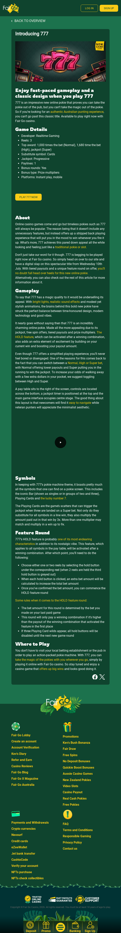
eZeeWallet (19, 847)
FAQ (65, 824)
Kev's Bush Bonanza (76, 742)
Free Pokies (71, 804)
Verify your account (24, 866)
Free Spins (70, 755)
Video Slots (70, 786)
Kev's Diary (18, 754)
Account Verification (25, 747)
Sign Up (109, 8)
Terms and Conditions (78, 830)
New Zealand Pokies (77, 780)
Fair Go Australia (22, 785)
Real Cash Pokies (75, 798)
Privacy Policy (72, 842)
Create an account (23, 741)
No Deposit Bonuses (76, 761)
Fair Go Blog (19, 772)
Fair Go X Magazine (24, 778)
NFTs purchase (21, 872)
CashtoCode (19, 859)
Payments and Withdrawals (30, 822)
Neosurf (16, 835)
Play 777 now (28, 197)
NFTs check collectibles (27, 878)
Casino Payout (72, 792)
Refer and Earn (21, 760)
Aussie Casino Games (78, 773)
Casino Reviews (22, 766)
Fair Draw (69, 749)
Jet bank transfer (23, 853)
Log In (89, 8)
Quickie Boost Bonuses (78, 767)
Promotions (71, 736)
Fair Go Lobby (20, 735)
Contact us (70, 848)
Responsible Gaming (77, 836)
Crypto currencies (23, 829)
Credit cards (19, 841)
